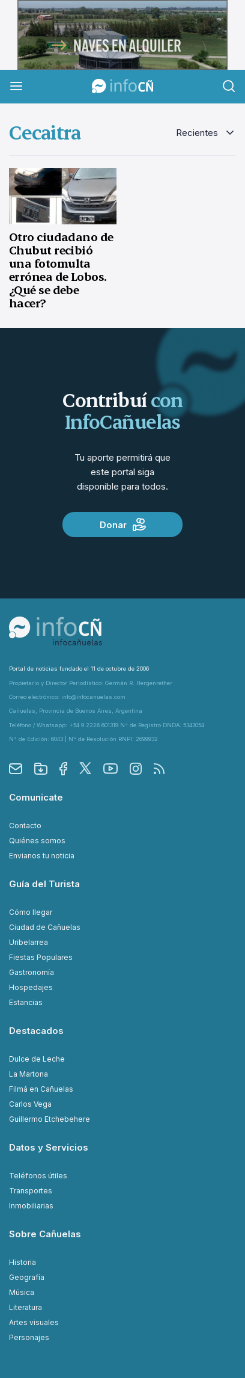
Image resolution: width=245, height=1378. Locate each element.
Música (21, 1292)
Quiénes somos (37, 840)
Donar (123, 524)
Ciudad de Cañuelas (44, 927)
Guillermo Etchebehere (49, 1119)
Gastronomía (31, 972)
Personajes (29, 1337)
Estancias (26, 1002)
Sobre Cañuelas (45, 1234)
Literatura (25, 1307)
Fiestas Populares (41, 957)
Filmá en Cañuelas (41, 1088)
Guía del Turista (44, 884)
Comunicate (36, 797)
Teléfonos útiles (38, 1175)
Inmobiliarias (31, 1205)
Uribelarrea (28, 942)
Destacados (36, 1030)
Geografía (26, 1277)
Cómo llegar (30, 912)
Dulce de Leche (37, 1058)
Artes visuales (34, 1322)
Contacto (25, 825)
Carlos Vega (30, 1104)
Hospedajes (31, 987)
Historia (22, 1262)
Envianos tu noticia (41, 855)
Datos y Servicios (48, 1147)
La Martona (28, 1073)
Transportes (30, 1190)
